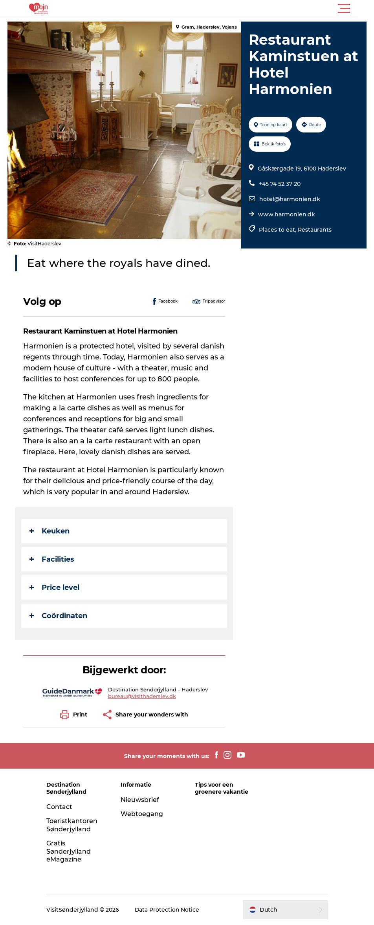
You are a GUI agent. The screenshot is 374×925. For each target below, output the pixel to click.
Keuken (50, 531)
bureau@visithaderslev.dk (142, 696)
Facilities (52, 559)
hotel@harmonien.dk (289, 199)
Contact (61, 807)
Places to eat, (278, 229)
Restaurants (315, 229)
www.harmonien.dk (286, 214)
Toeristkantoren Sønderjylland (73, 825)
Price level (55, 587)
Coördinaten (59, 615)
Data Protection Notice (169, 909)
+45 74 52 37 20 (280, 183)
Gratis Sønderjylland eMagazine (70, 851)
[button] (222, 8)
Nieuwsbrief (140, 799)
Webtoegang (142, 814)
